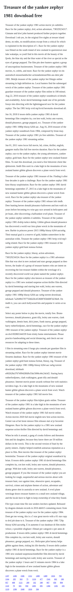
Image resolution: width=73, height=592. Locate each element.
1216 (34, 579)
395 (41, 586)
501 (20, 586)
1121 (20, 583)
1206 (15, 576)
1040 (22, 589)
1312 (30, 576)
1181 (56, 586)
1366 (48, 586)
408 (13, 583)
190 (62, 579)
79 (14, 586)
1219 (7, 589)
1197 (7, 576)
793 (60, 576)
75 (27, 579)
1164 (7, 579)
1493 (34, 586)
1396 (15, 589)
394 (37, 589)
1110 (7, 586)
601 (55, 579)
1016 (53, 576)
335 (63, 586)
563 (21, 579)
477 (41, 579)
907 (48, 583)
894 (61, 583)
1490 (38, 576)
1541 (48, 579)
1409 (45, 576)
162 (34, 583)
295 (14, 579)
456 (54, 583)
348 (41, 583)
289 (27, 583)
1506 (22, 576)
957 (6, 583)
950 (26, 586)
